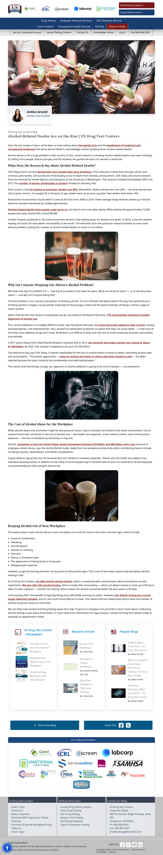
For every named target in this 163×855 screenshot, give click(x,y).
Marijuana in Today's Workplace (86, 662)
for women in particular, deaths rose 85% (53, 189)
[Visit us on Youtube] (134, 844)
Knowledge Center (103, 32)
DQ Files (99, 26)
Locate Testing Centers (59, 32)
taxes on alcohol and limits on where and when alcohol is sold (95, 356)
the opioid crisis (87, 145)
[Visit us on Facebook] (122, 844)
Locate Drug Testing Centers (76, 807)
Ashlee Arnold (37, 112)
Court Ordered (45, 26)
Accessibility (101, 852)
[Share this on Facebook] (121, 725)
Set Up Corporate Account (27, 32)
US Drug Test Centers (120, 849)
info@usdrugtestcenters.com (125, 831)
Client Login (17, 831)
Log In (122, 32)
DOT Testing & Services (109, 20)
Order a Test (18, 807)
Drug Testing (48, 20)
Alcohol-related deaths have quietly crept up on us (37, 209)
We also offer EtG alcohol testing (41, 585)
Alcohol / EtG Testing (71, 817)
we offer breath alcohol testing (54, 581)
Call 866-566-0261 (140, 32)
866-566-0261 (121, 824)
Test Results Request (71, 821)
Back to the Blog (44, 725)
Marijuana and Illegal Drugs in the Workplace (40, 661)
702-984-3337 (122, 828)
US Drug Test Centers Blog (22, 132)
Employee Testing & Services (76, 20)
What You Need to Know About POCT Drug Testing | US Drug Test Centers (137, 668)
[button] (7, 848)
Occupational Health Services (74, 26)
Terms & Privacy (138, 849)
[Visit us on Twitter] (128, 844)
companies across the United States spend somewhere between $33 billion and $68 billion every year (76, 444)
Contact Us (82, 32)
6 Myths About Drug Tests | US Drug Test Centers (137, 646)
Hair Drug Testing (70, 814)
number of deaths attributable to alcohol (43, 183)
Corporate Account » (131, 12)
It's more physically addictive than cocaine (120, 325)
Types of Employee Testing (75, 824)
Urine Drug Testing (70, 810)
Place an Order (117, 26)
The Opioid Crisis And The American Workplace (40, 647)
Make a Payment (20, 814)
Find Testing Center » (131, 5)
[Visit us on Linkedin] (140, 844)
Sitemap (112, 852)
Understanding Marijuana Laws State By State (38, 675)
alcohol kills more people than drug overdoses (64, 171)
